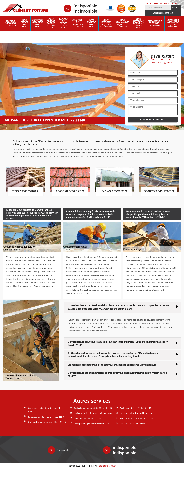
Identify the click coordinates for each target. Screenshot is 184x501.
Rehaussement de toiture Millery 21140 (46, 417)
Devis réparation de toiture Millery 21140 (93, 413)
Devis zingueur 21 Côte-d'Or (91, 23)
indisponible (85, 6)
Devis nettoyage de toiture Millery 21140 (47, 422)
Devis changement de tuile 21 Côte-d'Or (122, 23)
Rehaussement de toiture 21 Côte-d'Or (155, 23)
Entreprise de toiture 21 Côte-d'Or (37, 23)
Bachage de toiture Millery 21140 (135, 408)
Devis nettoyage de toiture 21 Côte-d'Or (138, 23)
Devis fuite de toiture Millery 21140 (136, 413)
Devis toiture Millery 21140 (132, 423)
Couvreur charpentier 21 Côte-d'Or (10, 23)
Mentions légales (107, 466)
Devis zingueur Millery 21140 (87, 418)
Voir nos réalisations (163, 13)
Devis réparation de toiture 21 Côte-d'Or (106, 23)
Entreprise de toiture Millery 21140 (136, 418)
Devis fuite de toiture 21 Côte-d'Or (51, 23)
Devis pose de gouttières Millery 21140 (92, 423)
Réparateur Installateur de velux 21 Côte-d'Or (173, 23)
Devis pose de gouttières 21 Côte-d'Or (77, 23)
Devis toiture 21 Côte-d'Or (24, 23)
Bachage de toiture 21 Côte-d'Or (63, 23)
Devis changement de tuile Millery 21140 (93, 408)
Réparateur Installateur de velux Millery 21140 (46, 410)
